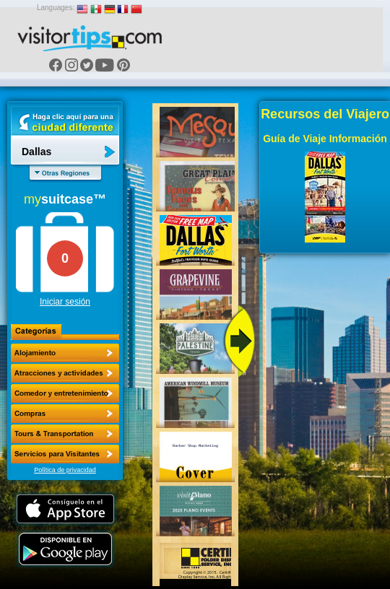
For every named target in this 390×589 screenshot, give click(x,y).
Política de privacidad (65, 470)
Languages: (55, 8)
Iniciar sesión (65, 302)
